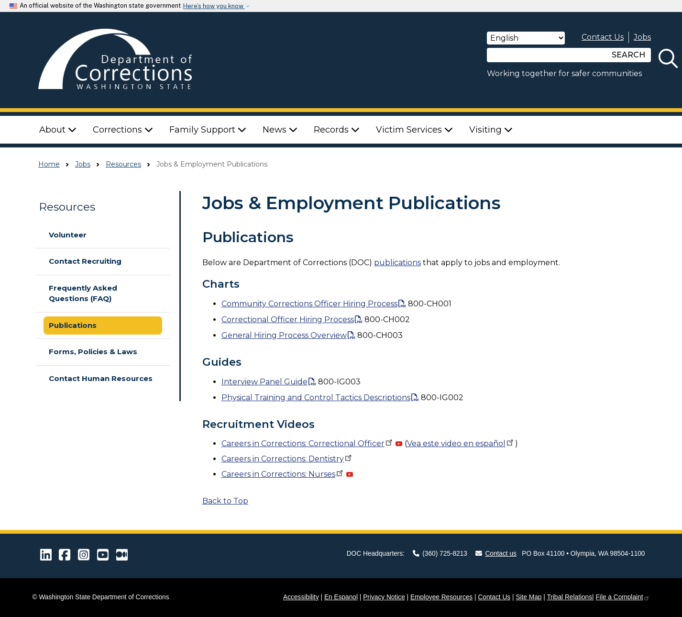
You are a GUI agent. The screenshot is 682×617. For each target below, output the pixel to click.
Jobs (642, 37)
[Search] (546, 55)
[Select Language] (526, 38)
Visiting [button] (491, 129)
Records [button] (337, 129)
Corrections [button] (123, 129)
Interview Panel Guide (264, 381)
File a (622, 597)
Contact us (496, 553)
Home (49, 164)
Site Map (528, 597)
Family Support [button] (207, 129)
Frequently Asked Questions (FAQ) (83, 293)
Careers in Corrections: (287, 458)
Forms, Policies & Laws (93, 351)
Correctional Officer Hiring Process (287, 319)
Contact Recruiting (85, 261)
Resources (123, 164)
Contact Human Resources (101, 378)
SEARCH (628, 54)
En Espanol (341, 597)
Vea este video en (461, 443)
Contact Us (603, 37)
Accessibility (301, 597)
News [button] (280, 129)
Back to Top (225, 500)
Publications (73, 325)
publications (397, 262)
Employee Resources (441, 597)
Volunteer (68, 234)
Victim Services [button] (414, 129)
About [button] (58, 129)
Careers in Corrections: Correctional (307, 443)
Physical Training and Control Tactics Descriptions (315, 397)
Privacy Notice (384, 597)
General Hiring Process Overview (284, 335)
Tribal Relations (569, 597)
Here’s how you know (214, 6)
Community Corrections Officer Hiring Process (309, 303)
